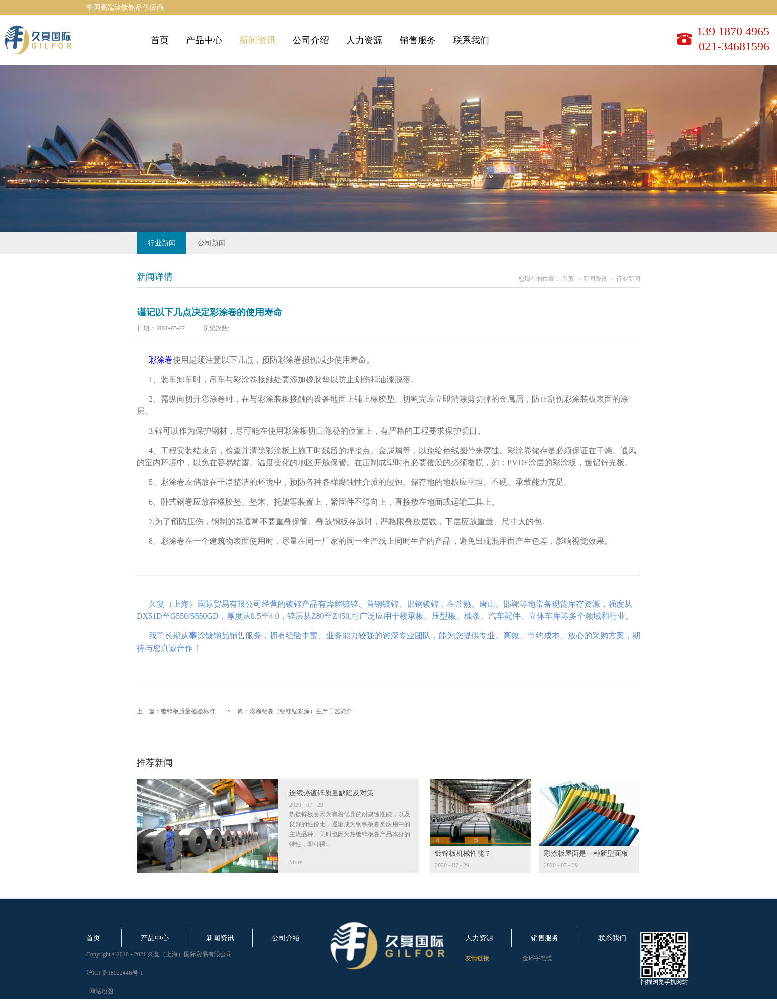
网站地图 (99, 991)
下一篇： (288, 711)
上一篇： (176, 711)
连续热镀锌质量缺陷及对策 (331, 793)
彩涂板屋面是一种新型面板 (586, 853)
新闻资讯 (595, 278)
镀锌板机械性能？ (463, 853)
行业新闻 (628, 278)
